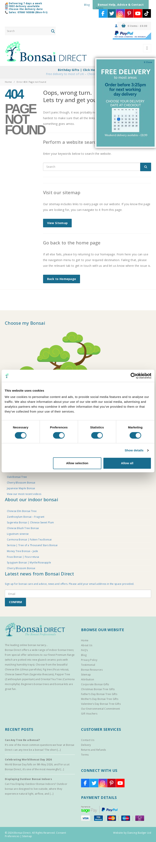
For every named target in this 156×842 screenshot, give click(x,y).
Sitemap (86, 674)
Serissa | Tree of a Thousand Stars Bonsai (32, 545)
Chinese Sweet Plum (17, 674)
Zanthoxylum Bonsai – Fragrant (25, 516)
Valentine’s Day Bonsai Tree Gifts (101, 704)
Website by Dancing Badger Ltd (132, 832)
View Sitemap (57, 223)
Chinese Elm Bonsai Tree (22, 511)
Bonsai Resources (92, 669)
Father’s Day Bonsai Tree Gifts (99, 694)
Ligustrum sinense (18, 534)
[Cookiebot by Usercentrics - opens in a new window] (133, 376)
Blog (87, 5)
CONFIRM (15, 602)
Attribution (87, 679)
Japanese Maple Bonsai (21, 488)
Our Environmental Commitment (100, 708)
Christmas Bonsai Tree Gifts (98, 689)
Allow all (127, 463)
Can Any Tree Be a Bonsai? (22, 740)
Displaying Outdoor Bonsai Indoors (28, 779)
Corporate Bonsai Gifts (95, 684)
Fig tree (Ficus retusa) (55, 669)
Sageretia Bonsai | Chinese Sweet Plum (30, 522)
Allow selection (77, 463)
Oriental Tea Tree (51, 679)
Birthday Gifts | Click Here (78, 70)
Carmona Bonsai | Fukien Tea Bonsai (29, 539)
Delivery (86, 745)
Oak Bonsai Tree (17, 477)
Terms (99, 8)
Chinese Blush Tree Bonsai (23, 528)
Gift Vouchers (89, 713)
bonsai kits (61, 684)
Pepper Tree (62, 674)
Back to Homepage (61, 279)
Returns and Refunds (93, 750)
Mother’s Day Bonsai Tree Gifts (99, 699)
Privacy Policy (89, 660)
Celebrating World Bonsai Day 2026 (28, 759)
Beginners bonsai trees (35, 684)
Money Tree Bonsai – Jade (22, 551)
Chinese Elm (12, 669)
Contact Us (87, 740)
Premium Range (65, 655)
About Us (86, 645)
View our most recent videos (24, 494)
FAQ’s (84, 650)
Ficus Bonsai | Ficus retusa (23, 557)
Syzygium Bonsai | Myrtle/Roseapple (29, 562)
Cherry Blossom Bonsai (21, 482)
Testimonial (88, 665)
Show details (134, 450)
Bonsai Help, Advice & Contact (121, 5)
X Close (148, 62)
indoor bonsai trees (61, 650)
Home (8, 81)
